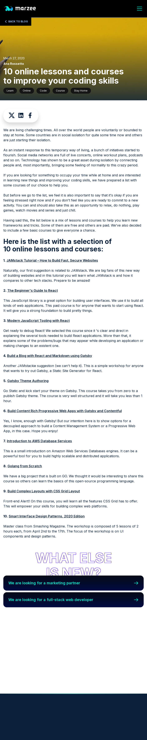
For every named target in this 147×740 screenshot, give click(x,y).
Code (43, 90)
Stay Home (81, 90)
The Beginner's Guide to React (32, 290)
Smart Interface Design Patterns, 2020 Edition (47, 516)
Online (27, 90)
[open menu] (139, 9)
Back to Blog (18, 21)
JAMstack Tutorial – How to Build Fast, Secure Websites (52, 260)
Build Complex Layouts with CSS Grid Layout (44, 491)
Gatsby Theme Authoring (28, 381)
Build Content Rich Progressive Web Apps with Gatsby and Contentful (65, 411)
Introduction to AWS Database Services (39, 441)
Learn (10, 90)
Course (60, 90)
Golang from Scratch (25, 466)
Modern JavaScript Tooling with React (38, 320)
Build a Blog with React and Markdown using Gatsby (49, 356)
